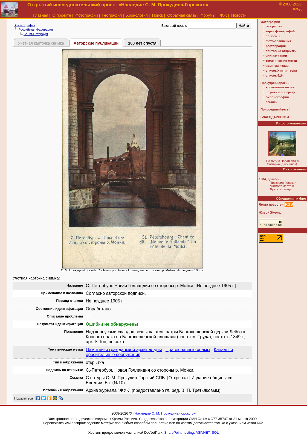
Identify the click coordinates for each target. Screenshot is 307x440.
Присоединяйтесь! (275, 109)
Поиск (157, 15)
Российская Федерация (36, 29)
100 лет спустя (142, 43)
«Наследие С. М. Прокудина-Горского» (164, 413)
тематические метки (281, 60)
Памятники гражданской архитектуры (124, 349)
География (112, 15)
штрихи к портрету (280, 92)
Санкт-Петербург (36, 34)
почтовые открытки (281, 51)
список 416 (274, 75)
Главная (40, 15)
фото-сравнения (278, 41)
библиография (277, 97)
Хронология (137, 15)
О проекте (62, 15)
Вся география (24, 25)
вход (297, 8)
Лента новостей (271, 204)
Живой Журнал (270, 212)
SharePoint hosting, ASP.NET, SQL (191, 432)
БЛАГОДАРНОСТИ (274, 117)
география (274, 26)
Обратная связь (181, 15)
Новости (239, 15)
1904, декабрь (269, 179)
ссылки (271, 102)
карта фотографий (280, 31)
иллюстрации (276, 55)
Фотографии (86, 15)
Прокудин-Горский (274, 82)
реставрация (276, 46)
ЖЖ (223, 15)
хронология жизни (280, 87)
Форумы (208, 15)
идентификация (278, 65)
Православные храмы (188, 349)
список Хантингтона (281, 70)
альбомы (273, 36)
